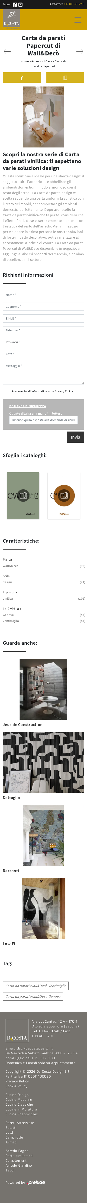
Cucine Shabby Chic (22, 1114)
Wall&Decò (43, 565)
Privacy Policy (64, 391)
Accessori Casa (41, 61)
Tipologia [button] (10, 592)
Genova (43, 614)
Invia (75, 437)
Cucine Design (17, 1095)
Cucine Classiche (19, 1104)
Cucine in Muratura (21, 1109)
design (43, 582)
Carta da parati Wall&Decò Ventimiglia (35, 985)
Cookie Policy (16, 1086)
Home (24, 61)
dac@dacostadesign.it (35, 1048)
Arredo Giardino (19, 1165)
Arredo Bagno (17, 1151)
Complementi (17, 1160)
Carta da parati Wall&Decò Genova (32, 996)
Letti (9, 1132)
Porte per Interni (19, 1156)
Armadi (12, 1142)
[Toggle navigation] (78, 19)
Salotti (11, 1128)
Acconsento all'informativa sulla (42, 391)
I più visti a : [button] (12, 608)
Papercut (49, 66)
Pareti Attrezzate (20, 1123)
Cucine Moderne (19, 1099)
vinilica (43, 598)
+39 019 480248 (74, 4)
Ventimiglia (43, 620)
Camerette (14, 1137)
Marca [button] (7, 559)
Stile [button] (6, 576)
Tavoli (11, 1170)
